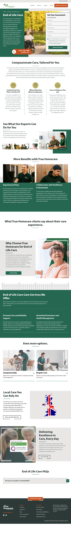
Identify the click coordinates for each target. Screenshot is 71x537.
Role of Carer (39, 522)
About (45, 5)
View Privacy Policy (57, 43)
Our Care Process (40, 520)
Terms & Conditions (24, 527)
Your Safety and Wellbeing (42, 525)
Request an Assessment (61, 5)
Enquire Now (13, 273)
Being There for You (40, 529)
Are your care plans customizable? (17, 481)
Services (39, 5)
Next (37, 141)
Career (51, 5)
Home (4, 11)
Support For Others (40, 527)
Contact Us (22, 522)
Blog (21, 525)
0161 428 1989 (64, 1)
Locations (32, 5)
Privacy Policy (23, 529)
